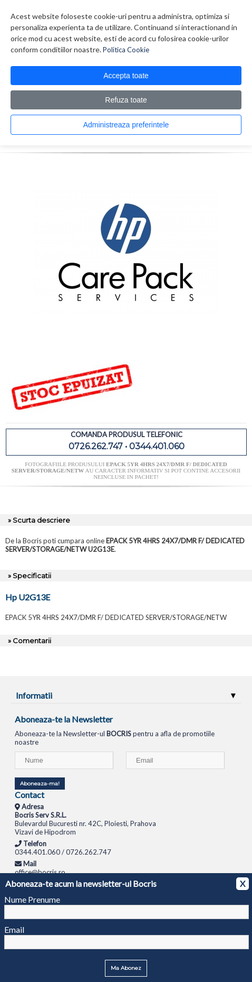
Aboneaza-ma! (40, 783)
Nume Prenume (32, 899)
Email (14, 929)
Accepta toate (126, 75)
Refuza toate (126, 100)
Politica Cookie (126, 49)
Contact (29, 795)
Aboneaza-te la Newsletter (64, 719)
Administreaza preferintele (126, 125)
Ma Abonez (126, 968)
